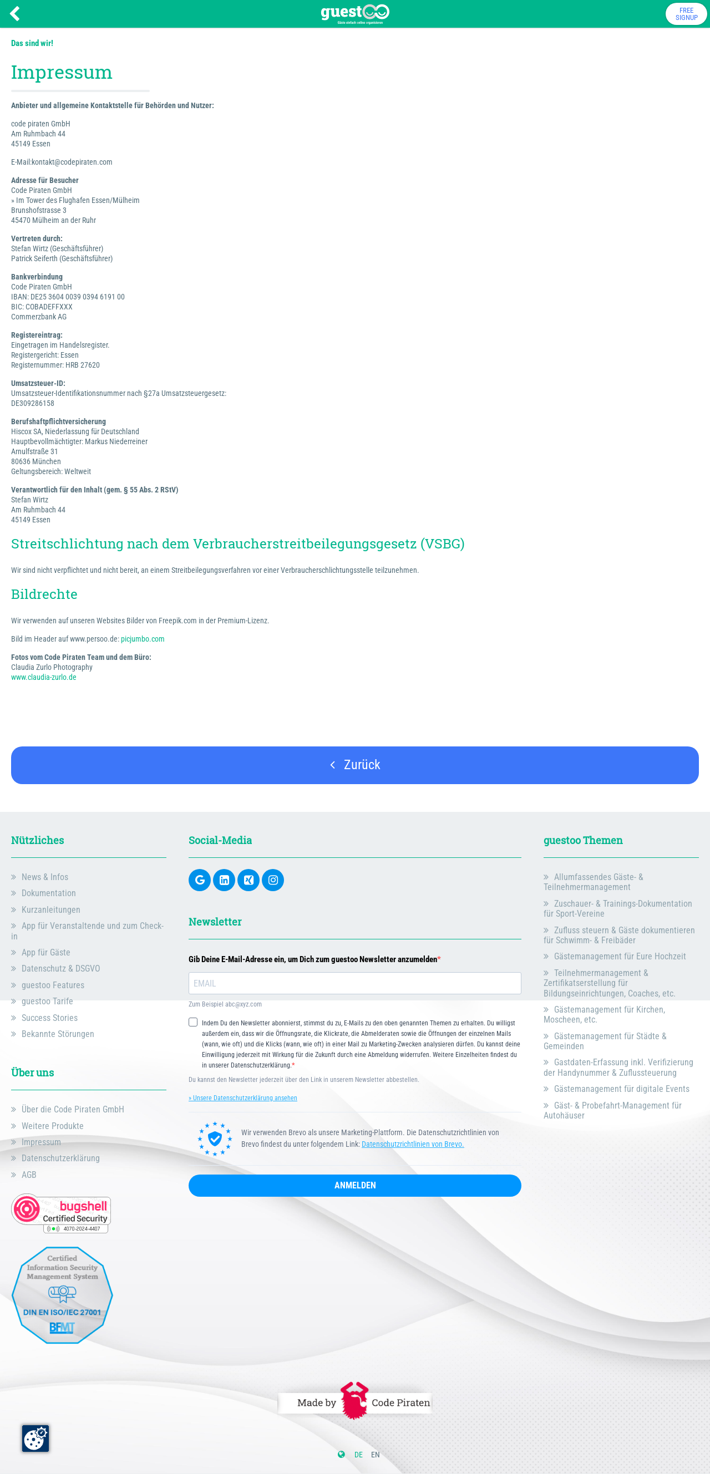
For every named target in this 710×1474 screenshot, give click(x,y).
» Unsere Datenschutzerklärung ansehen (243, 1098)
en (375, 1454)
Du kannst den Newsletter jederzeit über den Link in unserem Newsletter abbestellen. (304, 1080)
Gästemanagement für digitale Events (621, 1089)
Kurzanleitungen (51, 909)
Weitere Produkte (53, 1126)
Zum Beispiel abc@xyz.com (225, 1004)
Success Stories (50, 1018)
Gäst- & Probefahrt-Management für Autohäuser (613, 1110)
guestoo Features (53, 985)
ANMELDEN (355, 1185)
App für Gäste (46, 952)
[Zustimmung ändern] (35, 1438)
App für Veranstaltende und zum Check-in (87, 931)
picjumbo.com (143, 638)
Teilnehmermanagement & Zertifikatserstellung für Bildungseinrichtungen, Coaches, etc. (610, 983)
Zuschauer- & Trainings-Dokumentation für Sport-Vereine (618, 908)
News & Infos (45, 877)
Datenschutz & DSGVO (61, 968)
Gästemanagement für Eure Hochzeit (620, 956)
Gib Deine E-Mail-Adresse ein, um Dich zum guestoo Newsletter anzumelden (313, 959)
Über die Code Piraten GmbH (73, 1109)
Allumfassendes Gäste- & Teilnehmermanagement (593, 882)
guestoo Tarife (47, 1001)
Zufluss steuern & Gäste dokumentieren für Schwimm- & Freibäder (619, 935)
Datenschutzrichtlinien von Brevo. (413, 1144)
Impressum (41, 1142)
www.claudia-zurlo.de (44, 677)
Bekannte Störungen (58, 1034)
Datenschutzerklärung (61, 1158)
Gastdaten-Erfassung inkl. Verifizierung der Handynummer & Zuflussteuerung (618, 1067)
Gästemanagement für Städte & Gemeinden (605, 1041)
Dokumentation (49, 893)
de (358, 1454)
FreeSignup (687, 14)
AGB (29, 1175)
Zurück (355, 764)
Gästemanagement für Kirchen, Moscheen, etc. (604, 1014)
